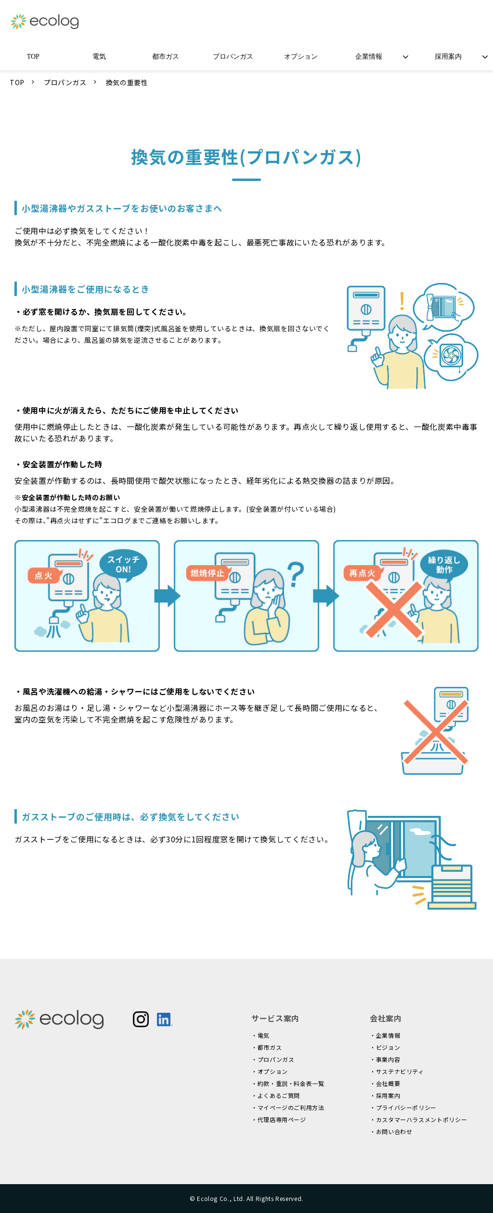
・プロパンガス (272, 1059)
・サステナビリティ (397, 1071)
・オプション (269, 1071)
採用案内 (448, 56)
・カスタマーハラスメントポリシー (418, 1119)
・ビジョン (385, 1047)
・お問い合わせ (391, 1131)
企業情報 (368, 56)
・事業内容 (385, 1059)
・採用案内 (385, 1095)
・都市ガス (266, 1047)
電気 (99, 56)
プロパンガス (233, 56)
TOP (33, 56)
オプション (301, 56)
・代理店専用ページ (278, 1119)
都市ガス (165, 56)
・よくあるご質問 (275, 1095)
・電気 (260, 1035)
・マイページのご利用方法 (287, 1107)
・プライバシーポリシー (403, 1107)
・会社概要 (385, 1083)
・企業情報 (385, 1035)
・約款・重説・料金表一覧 (287, 1083)
